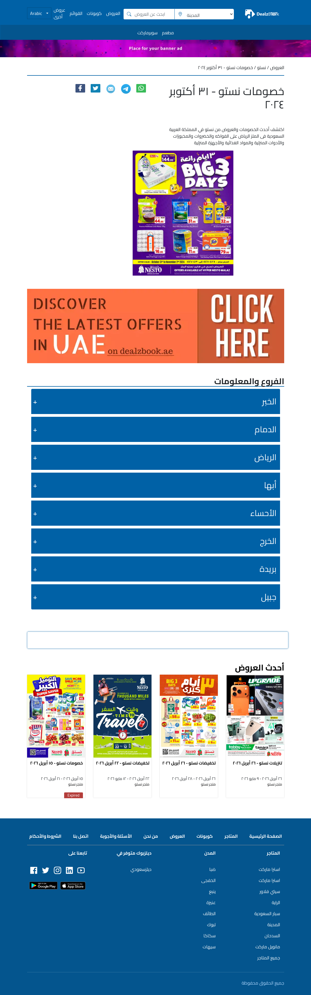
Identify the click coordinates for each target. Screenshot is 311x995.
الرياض (265, 457)
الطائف (209, 913)
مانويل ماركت (267, 946)
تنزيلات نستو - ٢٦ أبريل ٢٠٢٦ (257, 763)
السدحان (272, 935)
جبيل (268, 596)
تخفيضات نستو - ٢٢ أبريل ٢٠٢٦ (122, 763)
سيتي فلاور (270, 891)
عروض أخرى (59, 13)
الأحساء (263, 513)
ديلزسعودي (140, 869)
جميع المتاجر (268, 958)
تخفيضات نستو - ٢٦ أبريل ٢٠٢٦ (189, 763)
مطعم (168, 32)
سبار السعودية (267, 913)
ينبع (212, 891)
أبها (270, 485)
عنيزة (211, 902)
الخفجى (208, 880)
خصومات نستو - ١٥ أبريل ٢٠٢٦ (56, 763)
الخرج (268, 541)
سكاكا (209, 935)
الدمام (265, 429)
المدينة (273, 924)
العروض (113, 13)
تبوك (211, 924)
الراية (276, 902)
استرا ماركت (269, 869)
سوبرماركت (147, 32)
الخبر (269, 401)
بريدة (268, 569)
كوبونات (94, 13)
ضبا (212, 869)
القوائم (76, 13)
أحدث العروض (259, 667)
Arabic (36, 13)
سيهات (209, 946)
